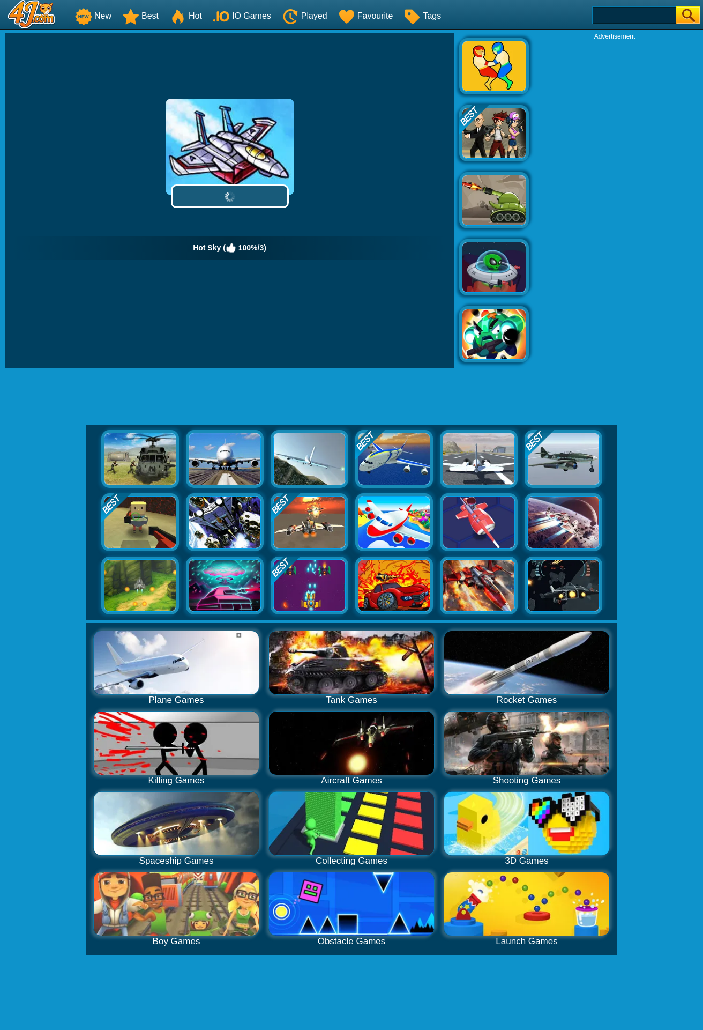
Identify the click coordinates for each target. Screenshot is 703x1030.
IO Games (242, 15)
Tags (422, 15)
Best (140, 15)
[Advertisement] (614, 201)
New (93, 15)
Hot (185, 15)
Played (304, 15)
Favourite (365, 15)
